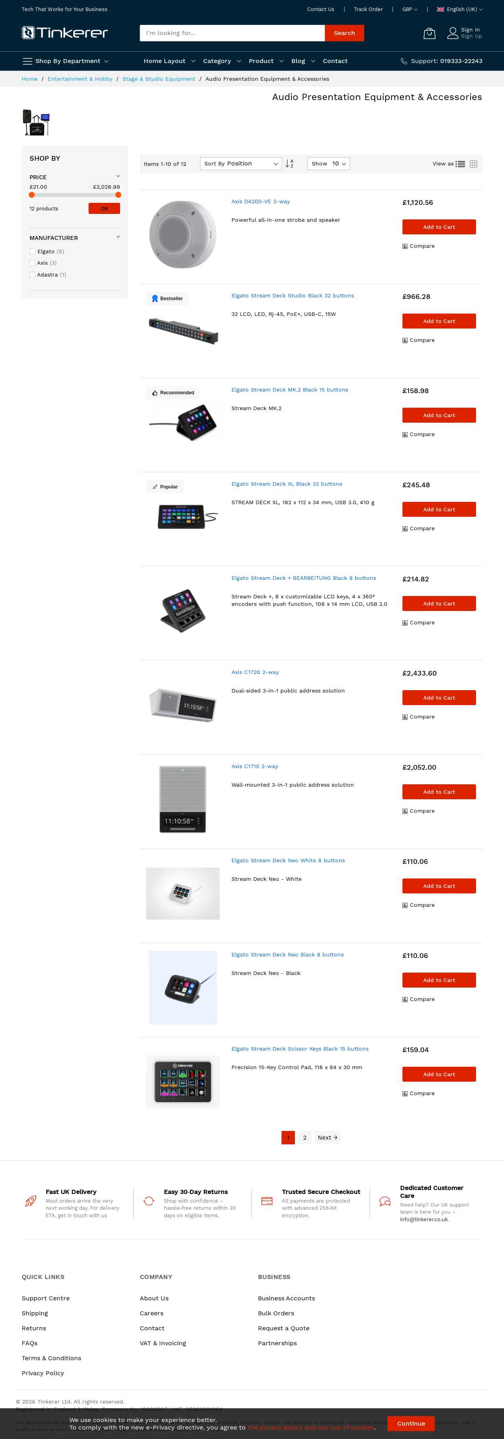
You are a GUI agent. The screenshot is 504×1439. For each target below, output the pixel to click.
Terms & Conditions (51, 1358)
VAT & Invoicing (163, 1343)
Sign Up (471, 36)
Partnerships (277, 1343)
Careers (151, 1313)
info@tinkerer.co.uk (424, 1219)
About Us (154, 1298)
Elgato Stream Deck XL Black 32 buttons (287, 484)
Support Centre (46, 1298)
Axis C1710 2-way (255, 766)
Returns (34, 1328)
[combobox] (232, 33)
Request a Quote (283, 1328)
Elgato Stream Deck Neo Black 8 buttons (288, 954)
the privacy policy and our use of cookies (311, 1427)
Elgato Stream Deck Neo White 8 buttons (288, 860)
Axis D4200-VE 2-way (261, 201)
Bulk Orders (276, 1313)
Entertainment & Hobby (81, 79)
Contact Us (320, 9)
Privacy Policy (43, 1373)
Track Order (368, 9)
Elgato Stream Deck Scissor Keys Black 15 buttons (300, 1048)
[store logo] (65, 33)
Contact (152, 1328)
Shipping (35, 1313)
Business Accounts (286, 1298)
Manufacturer (54, 237)
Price (38, 177)
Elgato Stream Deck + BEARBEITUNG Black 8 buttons (304, 578)
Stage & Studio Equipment (159, 79)
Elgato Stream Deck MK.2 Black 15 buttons (290, 389)
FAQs (29, 1343)
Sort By (214, 163)
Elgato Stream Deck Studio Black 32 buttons (293, 295)
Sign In (470, 29)
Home (30, 79)
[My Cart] (429, 33)
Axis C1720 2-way (255, 672)
